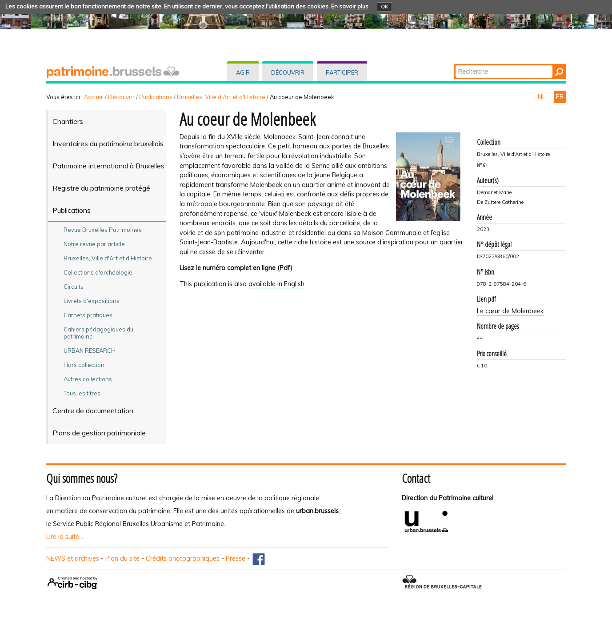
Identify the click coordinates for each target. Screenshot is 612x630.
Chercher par (454, 64)
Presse (235, 558)
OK (384, 7)
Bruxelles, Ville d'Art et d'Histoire (221, 96)
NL (542, 97)
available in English (276, 284)
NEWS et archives (72, 558)
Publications (155, 96)
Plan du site (122, 558)
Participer (342, 72)
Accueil (94, 96)
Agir (243, 72)
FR (560, 97)
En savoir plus (349, 6)
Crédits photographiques (183, 558)
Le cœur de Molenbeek (510, 311)
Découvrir (287, 72)
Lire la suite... (64, 537)
